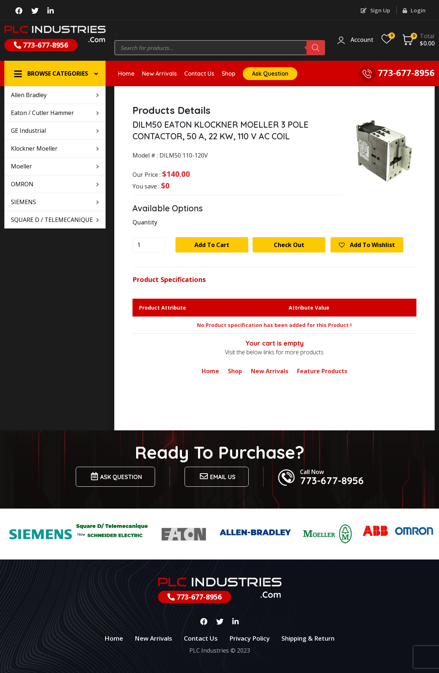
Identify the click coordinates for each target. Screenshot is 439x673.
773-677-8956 (41, 45)
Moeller (55, 166)
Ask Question (270, 73)
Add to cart (211, 245)
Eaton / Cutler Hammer (55, 113)
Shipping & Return (308, 638)
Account (362, 40)
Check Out (289, 245)
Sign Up (375, 10)
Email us (217, 476)
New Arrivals (159, 73)
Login (414, 10)
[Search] (315, 47)
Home (126, 73)
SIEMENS (55, 202)
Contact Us (199, 73)
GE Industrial (55, 131)
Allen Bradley (55, 95)
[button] (55, 73)
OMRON (55, 184)
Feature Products (322, 371)
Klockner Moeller (55, 148)
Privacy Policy (249, 638)
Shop (229, 73)
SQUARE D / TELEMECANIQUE (55, 220)
